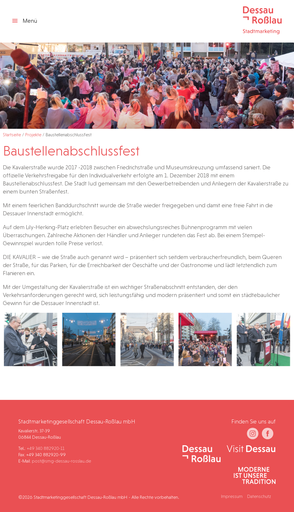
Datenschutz (259, 496)
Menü (24, 20)
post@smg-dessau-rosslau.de (61, 461)
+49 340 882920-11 (46, 448)
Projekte (33, 134)
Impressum (232, 496)
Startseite (12, 134)
